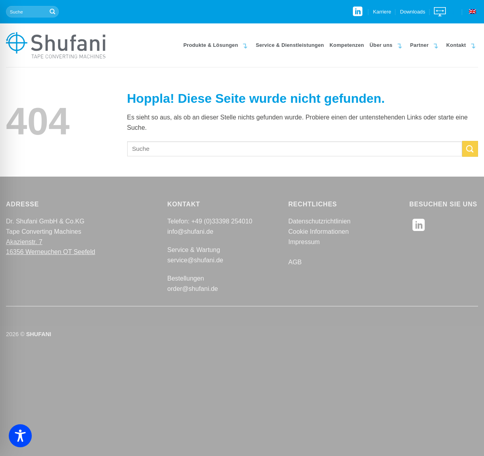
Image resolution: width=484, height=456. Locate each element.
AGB (295, 262)
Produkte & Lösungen (216, 45)
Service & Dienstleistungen (290, 45)
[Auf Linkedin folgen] (357, 12)
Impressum (304, 242)
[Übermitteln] (52, 12)
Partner (425, 45)
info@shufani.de (190, 231)
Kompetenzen (346, 45)
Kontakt (462, 45)
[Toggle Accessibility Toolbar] (20, 435)
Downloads (412, 12)
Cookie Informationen (318, 231)
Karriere (382, 12)
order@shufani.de (192, 288)
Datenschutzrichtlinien (319, 221)
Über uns (387, 45)
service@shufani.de (195, 260)
